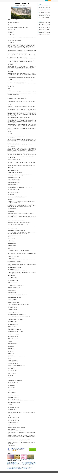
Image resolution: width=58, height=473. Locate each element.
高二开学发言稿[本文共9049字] (26, 468)
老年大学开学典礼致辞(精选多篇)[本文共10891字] (14, 468)
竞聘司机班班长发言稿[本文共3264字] (27, 467)
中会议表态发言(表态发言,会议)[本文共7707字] (13, 464)
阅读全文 (24, 5)
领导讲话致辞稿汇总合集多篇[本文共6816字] (13, 463)
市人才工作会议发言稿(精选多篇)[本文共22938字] (29, 462)
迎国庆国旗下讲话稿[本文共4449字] (12, 462)
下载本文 (26, 5)
